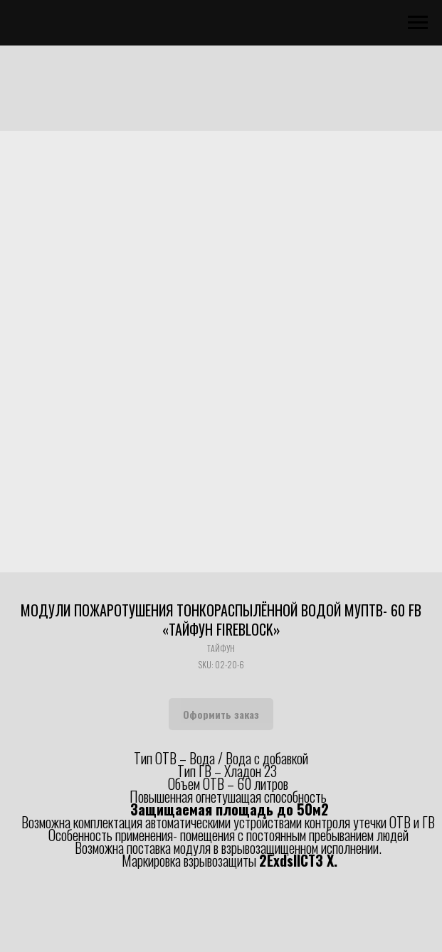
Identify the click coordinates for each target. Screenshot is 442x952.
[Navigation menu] (418, 23)
